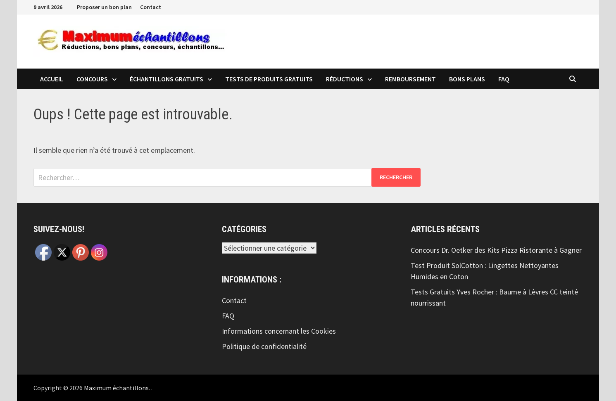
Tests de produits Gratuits (269, 79)
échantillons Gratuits (166, 79)
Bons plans (467, 79)
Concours (92, 79)
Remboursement (410, 79)
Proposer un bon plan (104, 7)
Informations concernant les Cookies (279, 331)
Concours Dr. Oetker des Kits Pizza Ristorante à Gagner (496, 250)
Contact (150, 7)
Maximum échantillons (116, 388)
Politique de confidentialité (264, 346)
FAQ (503, 79)
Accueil (51, 79)
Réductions (344, 79)
